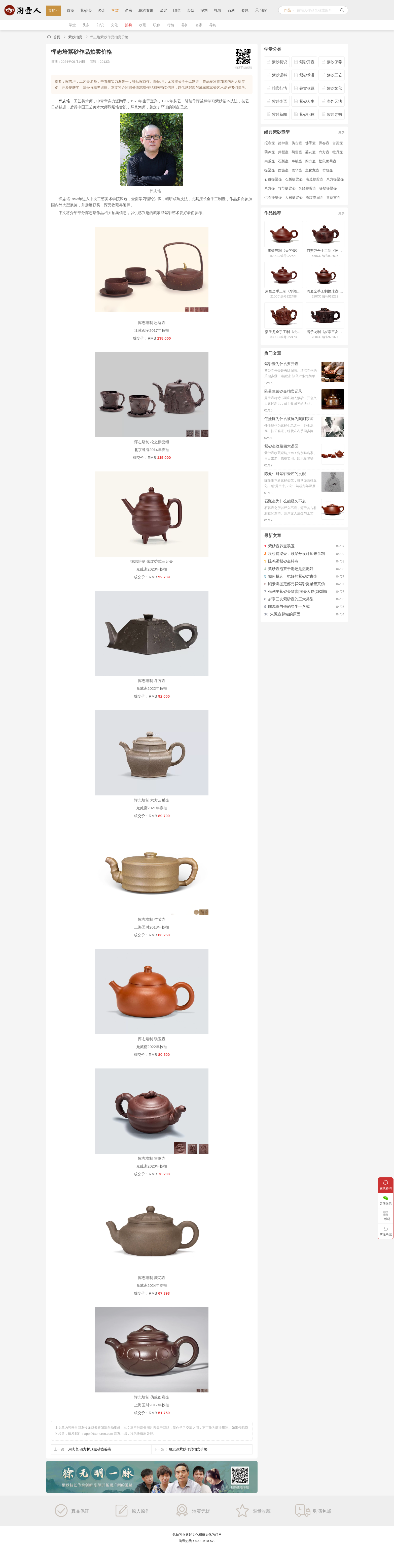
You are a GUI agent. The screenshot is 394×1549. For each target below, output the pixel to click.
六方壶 (324, 152)
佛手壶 (310, 143)
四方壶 (310, 161)
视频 (218, 10)
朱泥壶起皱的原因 (285, 614)
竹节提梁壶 (287, 188)
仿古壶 (297, 143)
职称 (156, 25)
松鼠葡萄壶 (327, 161)
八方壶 (269, 188)
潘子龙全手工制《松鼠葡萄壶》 (283, 332)
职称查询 (146, 10)
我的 (261, 10)
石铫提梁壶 (273, 179)
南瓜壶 (269, 161)
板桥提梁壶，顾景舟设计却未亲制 (296, 553)
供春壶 (324, 143)
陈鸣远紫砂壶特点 (283, 561)
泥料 (204, 10)
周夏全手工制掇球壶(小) (325, 291)
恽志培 (64, 101)
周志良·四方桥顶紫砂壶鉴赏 (90, 1449)
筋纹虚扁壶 (314, 197)
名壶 (101, 10)
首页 (70, 10)
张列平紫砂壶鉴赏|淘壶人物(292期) (297, 591)
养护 (184, 25)
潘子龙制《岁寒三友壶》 (325, 332)
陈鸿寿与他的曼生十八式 (289, 606)
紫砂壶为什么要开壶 (281, 364)
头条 (86, 25)
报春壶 (269, 143)
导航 (53, 10)
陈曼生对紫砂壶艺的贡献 (285, 473)
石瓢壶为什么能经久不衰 (285, 501)
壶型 (190, 10)
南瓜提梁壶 (314, 179)
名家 (128, 10)
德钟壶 (283, 143)
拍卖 (128, 25)
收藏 (142, 25)
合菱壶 (337, 143)
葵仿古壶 (333, 197)
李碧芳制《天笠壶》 (283, 251)
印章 (177, 10)
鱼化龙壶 (312, 170)
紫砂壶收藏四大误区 (281, 446)
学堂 (115, 10)
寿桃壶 (297, 161)
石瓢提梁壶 (294, 179)
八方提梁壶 (335, 179)
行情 (170, 25)
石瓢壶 (283, 161)
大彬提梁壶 (294, 197)
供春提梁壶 (273, 197)
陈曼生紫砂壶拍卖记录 (283, 391)
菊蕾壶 (297, 152)
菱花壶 (310, 152)
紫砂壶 (86, 10)
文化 (114, 25)
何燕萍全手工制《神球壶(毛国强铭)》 (325, 251)
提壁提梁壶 (328, 188)
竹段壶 (327, 170)
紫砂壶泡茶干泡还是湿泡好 (290, 569)
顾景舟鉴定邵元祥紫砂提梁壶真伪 (296, 584)
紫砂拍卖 (75, 37)
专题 (245, 10)
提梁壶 (269, 170)
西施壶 (283, 170)
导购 (212, 25)
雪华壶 (297, 170)
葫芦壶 (269, 152)
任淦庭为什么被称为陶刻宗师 (288, 418)
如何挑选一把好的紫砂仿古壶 (292, 576)
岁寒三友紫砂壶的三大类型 (290, 599)
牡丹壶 (337, 152)
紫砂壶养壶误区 (281, 546)
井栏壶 (283, 152)
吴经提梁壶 (307, 188)
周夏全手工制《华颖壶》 (283, 291)
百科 (231, 10)
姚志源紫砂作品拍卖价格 (188, 1449)
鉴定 (163, 10)
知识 (100, 25)
